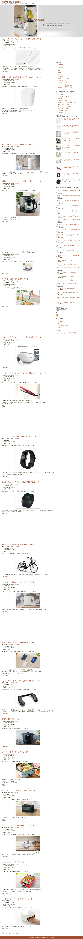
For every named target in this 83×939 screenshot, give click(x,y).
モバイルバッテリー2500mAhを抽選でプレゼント (20, 642)
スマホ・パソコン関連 (63, 78)
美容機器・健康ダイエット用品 (66, 88)
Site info (60, 327)
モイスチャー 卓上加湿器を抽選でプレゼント (19, 144)
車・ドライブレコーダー (64, 82)
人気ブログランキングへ (62, 330)
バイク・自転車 (62, 80)
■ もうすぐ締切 (59, 64)
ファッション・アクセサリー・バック (67, 102)
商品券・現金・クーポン (64, 104)
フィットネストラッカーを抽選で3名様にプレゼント (21, 436)
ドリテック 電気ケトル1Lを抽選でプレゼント (19, 582)
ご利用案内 (60, 321)
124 (17, 933)
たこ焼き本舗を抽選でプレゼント (14, 862)
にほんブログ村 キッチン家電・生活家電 (66, 333)
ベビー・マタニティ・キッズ (65, 106)
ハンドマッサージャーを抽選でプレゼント (17, 899)
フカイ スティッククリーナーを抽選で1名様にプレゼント (23, 39)
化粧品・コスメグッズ (63, 96)
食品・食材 (60, 94)
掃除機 (59, 72)
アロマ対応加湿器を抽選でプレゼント (66, 302)
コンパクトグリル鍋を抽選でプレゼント (16, 752)
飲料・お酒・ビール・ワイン (65, 98)
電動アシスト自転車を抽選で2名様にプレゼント (19, 544)
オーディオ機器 (62, 84)
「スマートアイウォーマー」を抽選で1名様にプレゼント (22, 337)
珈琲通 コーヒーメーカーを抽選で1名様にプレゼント (21, 181)
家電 (59, 70)
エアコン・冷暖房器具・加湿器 (66, 86)
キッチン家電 (61, 76)
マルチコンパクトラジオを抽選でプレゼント (18, 825)
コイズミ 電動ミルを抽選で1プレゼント (17, 279)
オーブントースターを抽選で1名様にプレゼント (19, 790)
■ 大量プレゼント (62, 112)
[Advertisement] (28, 128)
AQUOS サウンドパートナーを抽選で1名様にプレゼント (22, 681)
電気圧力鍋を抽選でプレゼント (13, 719)
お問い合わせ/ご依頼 (63, 325)
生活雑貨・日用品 (62, 100)
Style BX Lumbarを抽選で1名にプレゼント (68, 288)
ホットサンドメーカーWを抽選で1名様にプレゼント (21, 252)
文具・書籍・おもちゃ (63, 110)
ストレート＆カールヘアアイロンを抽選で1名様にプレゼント (24, 373)
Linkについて (61, 323)
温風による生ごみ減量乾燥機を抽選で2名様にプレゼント (22, 77)
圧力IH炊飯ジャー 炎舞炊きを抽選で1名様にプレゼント (22, 482)
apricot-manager (15, 41)
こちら (6, 71)
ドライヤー (60, 74)
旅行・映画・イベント (63, 108)
